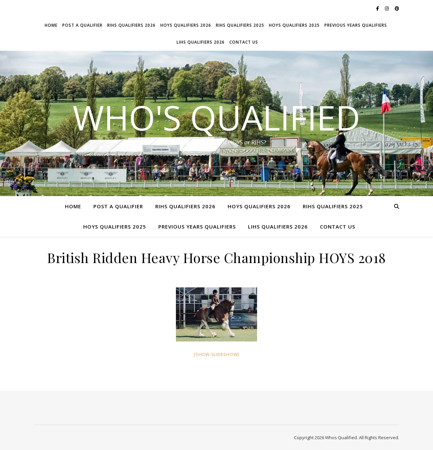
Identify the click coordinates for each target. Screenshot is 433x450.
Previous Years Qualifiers (355, 25)
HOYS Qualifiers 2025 (294, 25)
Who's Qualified (216, 117)
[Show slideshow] (216, 354)
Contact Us (243, 42)
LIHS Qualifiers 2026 (201, 42)
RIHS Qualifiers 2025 (240, 25)
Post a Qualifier (82, 25)
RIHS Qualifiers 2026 (131, 25)
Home (51, 25)
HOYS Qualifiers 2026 (185, 25)
